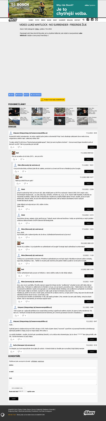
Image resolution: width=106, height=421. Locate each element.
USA (27, 94)
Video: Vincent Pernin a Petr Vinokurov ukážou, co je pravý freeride (41, 121)
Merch (43, 20)
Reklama (70, 20)
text (10, 378)
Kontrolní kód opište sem (53, 393)
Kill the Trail (12, 414)
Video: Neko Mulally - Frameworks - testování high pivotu (40, 112)
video (12, 94)
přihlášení (34, 361)
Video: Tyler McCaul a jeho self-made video (18, 121)
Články (31, 20)
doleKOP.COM (12, 409)
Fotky (37, 20)
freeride (19, 94)
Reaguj (92, 147)
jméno (11, 365)
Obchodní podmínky (25, 411)
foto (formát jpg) (17, 388)
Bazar (49, 20)
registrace (41, 361)
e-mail (11, 371)
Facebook (35, 411)
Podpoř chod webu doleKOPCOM (54, 99)
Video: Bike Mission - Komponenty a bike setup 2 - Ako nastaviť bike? (19, 112)
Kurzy (55, 20)
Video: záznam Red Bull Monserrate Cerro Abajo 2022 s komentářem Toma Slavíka (64, 112)
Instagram (48, 411)
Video (37, 29)
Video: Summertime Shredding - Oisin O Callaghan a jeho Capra (64, 121)
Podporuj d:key (12, 411)
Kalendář (62, 20)
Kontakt (77, 20)
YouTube (41, 411)
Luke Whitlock (36, 94)
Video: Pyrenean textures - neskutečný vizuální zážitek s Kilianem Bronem (87, 121)
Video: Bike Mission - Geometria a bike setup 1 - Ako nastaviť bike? (87, 112)
